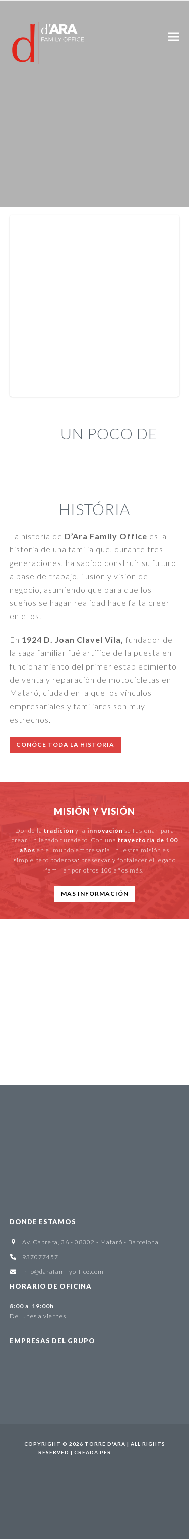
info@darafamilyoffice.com (63, 1271)
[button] (173, 36)
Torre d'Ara (105, 1444)
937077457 (40, 1257)
